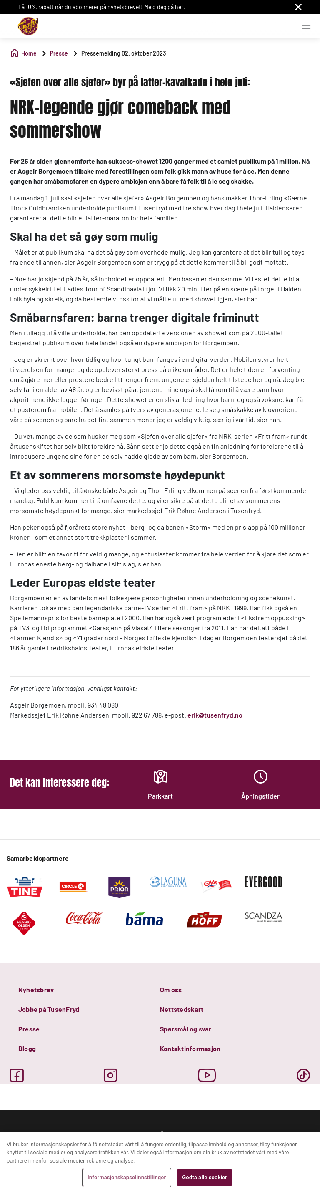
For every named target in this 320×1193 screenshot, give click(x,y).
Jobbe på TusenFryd (48, 1009)
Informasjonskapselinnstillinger (127, 1177)
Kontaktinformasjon (190, 1048)
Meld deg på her (163, 6)
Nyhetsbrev (36, 989)
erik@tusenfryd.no (215, 715)
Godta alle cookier (204, 1177)
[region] (160, 1162)
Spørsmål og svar (185, 1029)
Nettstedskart (181, 1009)
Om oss (171, 989)
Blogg (27, 1048)
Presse (29, 1029)
